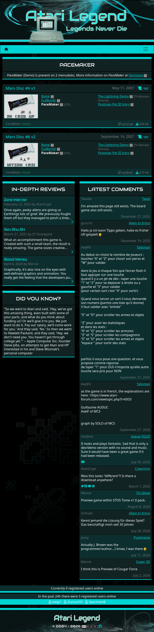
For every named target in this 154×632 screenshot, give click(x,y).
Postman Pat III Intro (114, 104)
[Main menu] (145, 49)
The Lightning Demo (113, 96)
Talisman (143, 247)
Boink (45, 96)
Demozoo (138, 75)
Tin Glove (143, 493)
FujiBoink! (48, 100)
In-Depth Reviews (38, 189)
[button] (142, 88)
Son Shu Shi (14, 229)
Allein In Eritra (139, 223)
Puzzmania (142, 537)
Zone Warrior (15, 199)
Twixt (146, 199)
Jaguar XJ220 (140, 436)
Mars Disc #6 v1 (20, 88)
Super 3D (143, 562)
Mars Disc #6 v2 (20, 136)
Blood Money (15, 259)
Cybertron (142, 468)
